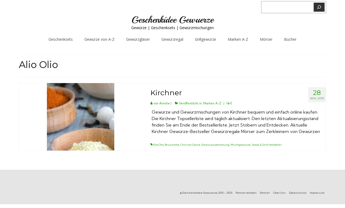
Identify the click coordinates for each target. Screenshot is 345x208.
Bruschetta (172, 144)
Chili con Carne (190, 144)
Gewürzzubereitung (215, 144)
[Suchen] (319, 7)
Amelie (164, 103)
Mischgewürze (240, 144)
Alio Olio (158, 144)
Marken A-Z (212, 103)
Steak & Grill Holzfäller (267, 144)
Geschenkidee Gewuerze (172, 19)
